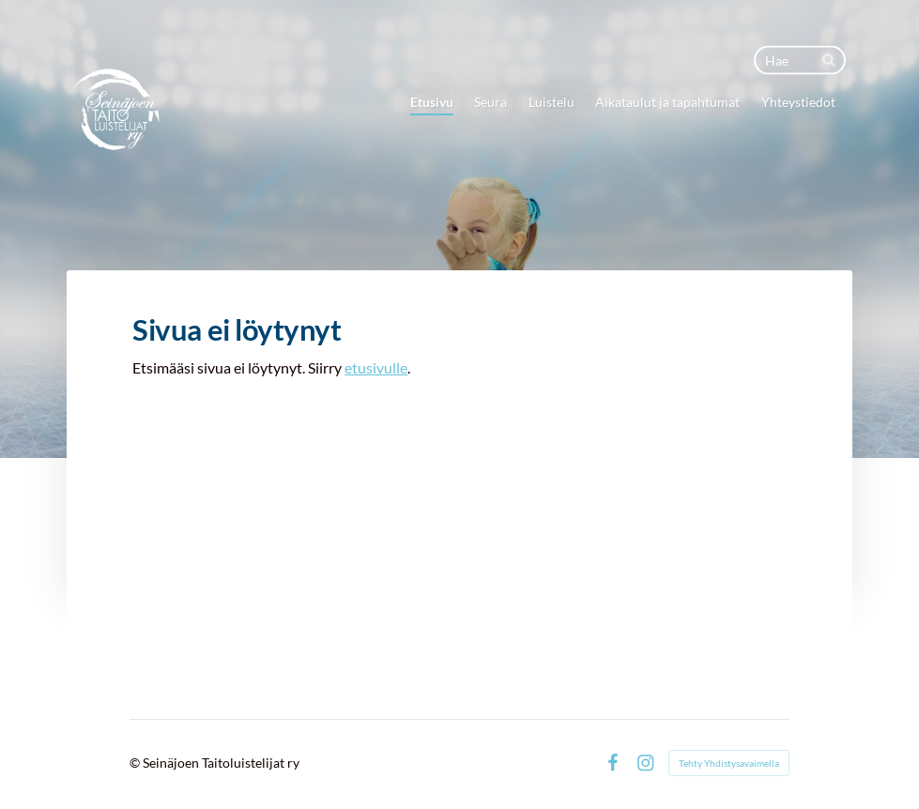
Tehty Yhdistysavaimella (729, 763)
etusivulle (376, 367)
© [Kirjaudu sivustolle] (136, 763)
